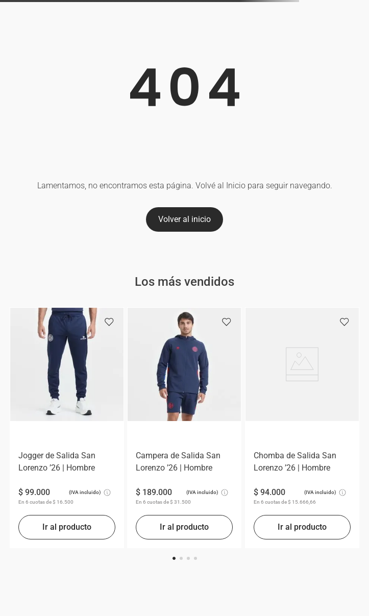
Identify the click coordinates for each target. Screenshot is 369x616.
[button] (174, 558)
